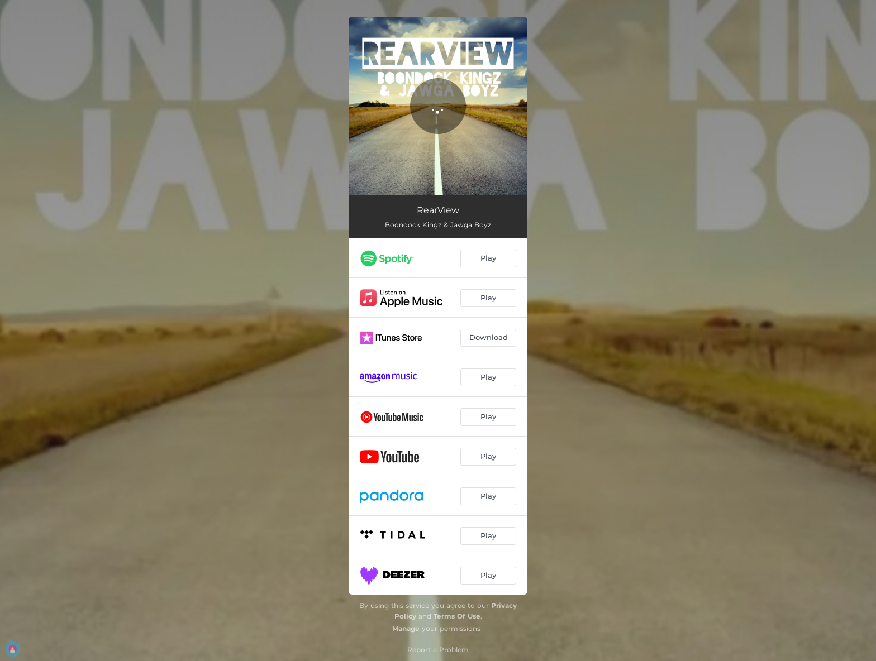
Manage (406, 628)
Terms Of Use (457, 616)
